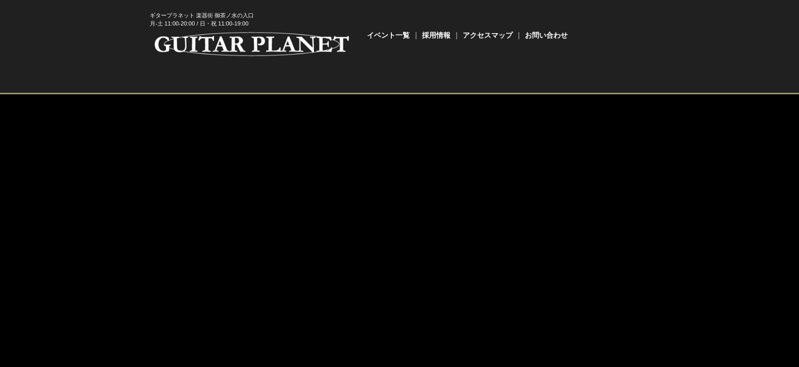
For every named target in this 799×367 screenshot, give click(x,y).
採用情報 (436, 35)
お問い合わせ (546, 35)
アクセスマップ (488, 35)
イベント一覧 (388, 35)
